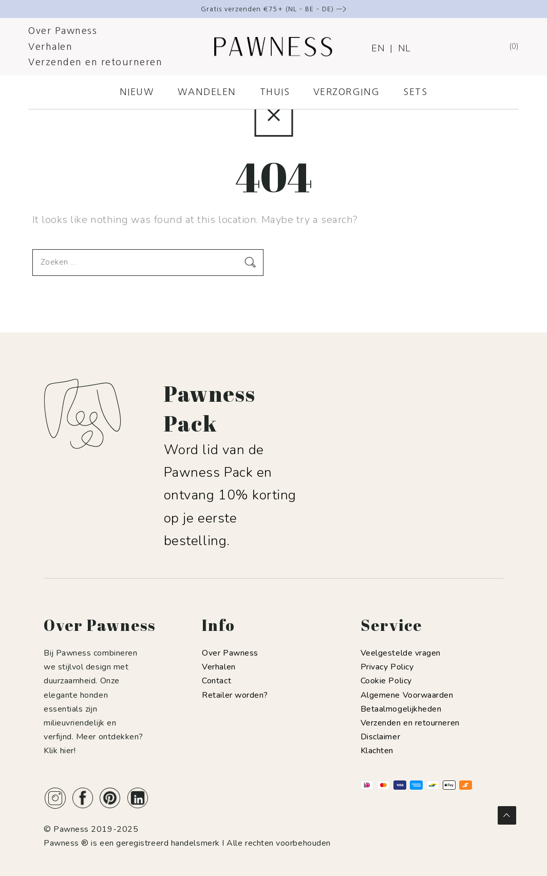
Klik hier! (60, 750)
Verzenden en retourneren (95, 62)
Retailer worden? (235, 695)
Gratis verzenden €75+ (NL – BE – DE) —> (274, 9)
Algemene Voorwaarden (407, 695)
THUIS (275, 92)
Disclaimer (380, 736)
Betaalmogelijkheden (401, 709)
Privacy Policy (387, 667)
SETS (415, 92)
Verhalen (50, 46)
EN (378, 48)
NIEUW (137, 92)
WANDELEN (207, 92)
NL (404, 48)
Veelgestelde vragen (401, 653)
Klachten (377, 750)
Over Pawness (62, 30)
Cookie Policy (386, 680)
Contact (216, 680)
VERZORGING (346, 92)
